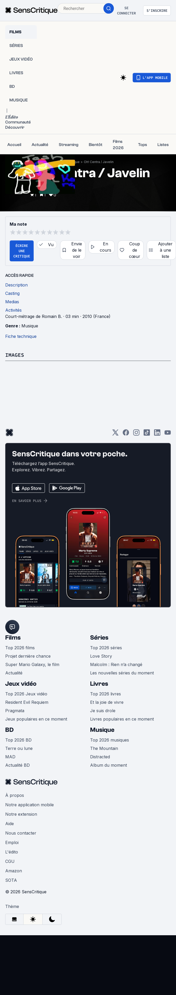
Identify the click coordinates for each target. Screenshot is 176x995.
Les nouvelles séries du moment (122, 672)
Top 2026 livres (105, 693)
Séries (99, 637)
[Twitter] (115, 434)
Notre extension (21, 814)
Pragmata (14, 710)
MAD (10, 756)
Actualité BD (17, 765)
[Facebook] (126, 434)
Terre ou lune (19, 748)
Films (13, 637)
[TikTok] (147, 434)
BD (9, 729)
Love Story (101, 656)
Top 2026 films (20, 647)
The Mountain (104, 748)
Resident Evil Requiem (26, 702)
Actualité (13, 672)
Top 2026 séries (106, 647)
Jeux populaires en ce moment (36, 719)
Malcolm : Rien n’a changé (116, 664)
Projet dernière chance (28, 656)
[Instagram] (136, 434)
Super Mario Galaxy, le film (32, 664)
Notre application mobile (29, 804)
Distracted (100, 756)
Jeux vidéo (21, 683)
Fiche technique (21, 336)
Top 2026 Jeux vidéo (26, 693)
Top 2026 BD (18, 740)
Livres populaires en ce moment (122, 719)
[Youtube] (168, 434)
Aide (9, 823)
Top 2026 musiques (109, 740)
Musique (29, 325)
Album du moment (108, 765)
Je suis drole (102, 710)
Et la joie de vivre (107, 702)
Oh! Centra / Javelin (99, 162)
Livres (99, 683)
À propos (14, 795)
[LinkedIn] (157, 434)
